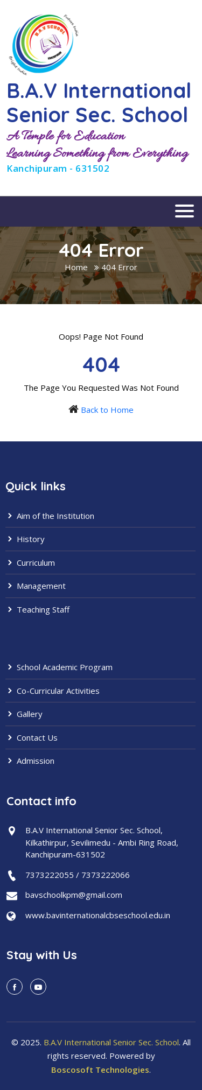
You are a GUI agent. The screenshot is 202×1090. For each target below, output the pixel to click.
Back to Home (107, 409)
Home (76, 267)
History (25, 538)
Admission (29, 760)
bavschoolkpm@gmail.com (73, 894)
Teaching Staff (37, 609)
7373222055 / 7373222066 (77, 874)
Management (35, 585)
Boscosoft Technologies (100, 1069)
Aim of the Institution (49, 515)
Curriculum (30, 562)
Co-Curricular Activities (52, 690)
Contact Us (31, 737)
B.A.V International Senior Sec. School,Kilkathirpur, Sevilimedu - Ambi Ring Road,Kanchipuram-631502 (101, 842)
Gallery (24, 713)
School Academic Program (59, 667)
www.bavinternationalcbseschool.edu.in (97, 915)
